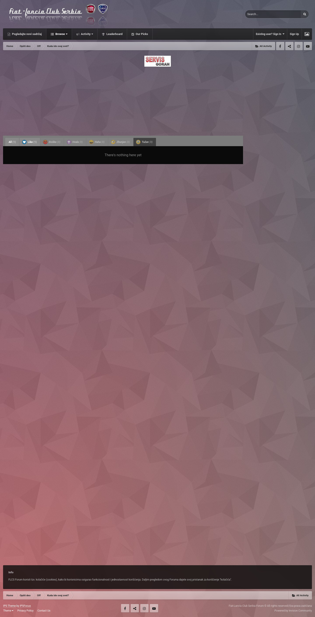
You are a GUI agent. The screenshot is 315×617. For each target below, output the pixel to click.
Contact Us (43, 610)
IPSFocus (25, 605)
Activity (86, 34)
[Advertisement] (157, 99)
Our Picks (141, 34)
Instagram (298, 46)
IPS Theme (9, 605)
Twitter (289, 46)
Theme (8, 610)
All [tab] (12, 142)
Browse (61, 34)
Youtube (308, 46)
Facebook (280, 46)
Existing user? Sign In (270, 34)
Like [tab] (29, 142)
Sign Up (294, 34)
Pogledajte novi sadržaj (26, 34)
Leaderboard (114, 34)
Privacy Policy (25, 610)
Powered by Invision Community (293, 610)
